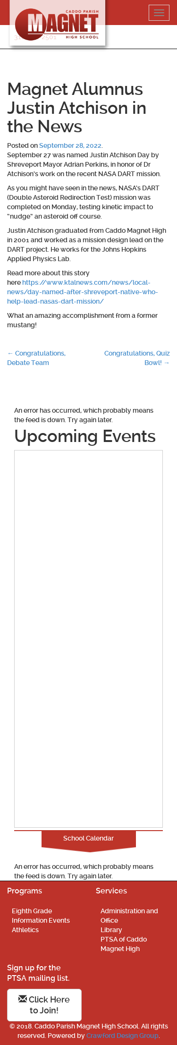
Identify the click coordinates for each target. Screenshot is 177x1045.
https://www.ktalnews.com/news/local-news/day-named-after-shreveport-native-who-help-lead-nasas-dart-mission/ (82, 292)
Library (111, 930)
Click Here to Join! (44, 1005)
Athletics (25, 930)
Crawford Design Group (122, 1035)
